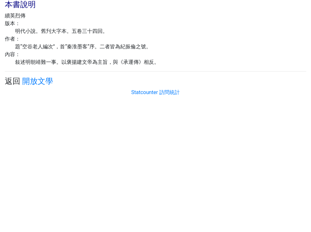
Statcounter (144, 92)
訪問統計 (169, 92)
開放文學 (37, 81)
